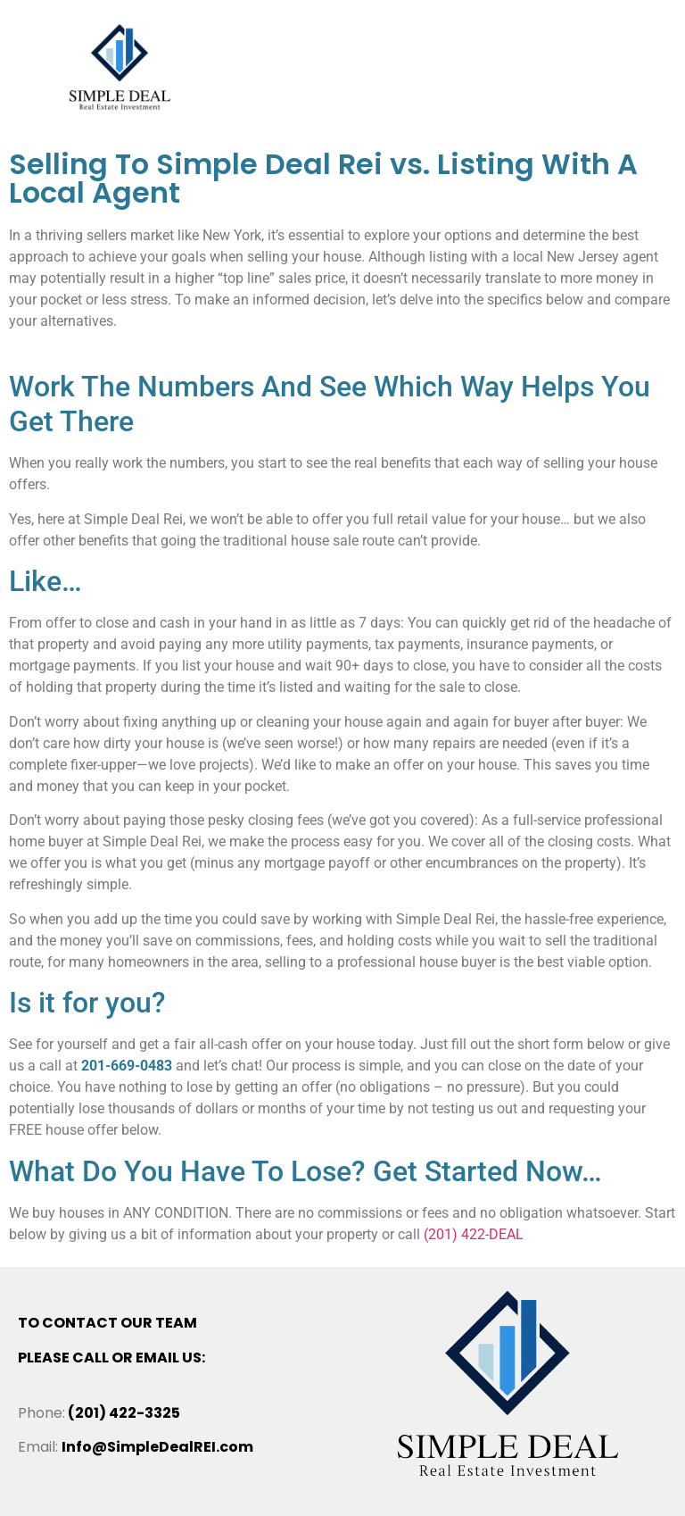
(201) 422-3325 (124, 1413)
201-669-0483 (126, 1065)
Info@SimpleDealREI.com (157, 1447)
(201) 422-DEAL (474, 1234)
